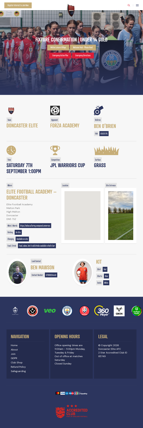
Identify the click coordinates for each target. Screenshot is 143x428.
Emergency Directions (83, 55)
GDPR (14, 358)
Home (14, 345)
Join (13, 354)
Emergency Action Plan (60, 55)
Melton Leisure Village (58, 47)
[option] (71, 47)
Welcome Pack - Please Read (83, 47)
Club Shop (16, 362)
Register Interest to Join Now (18, 5)
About (14, 349)
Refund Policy (18, 366)
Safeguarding (18, 371)
